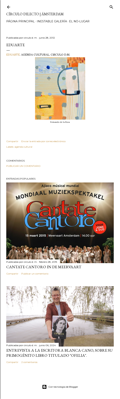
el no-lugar (79, 21)
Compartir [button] (12, 141)
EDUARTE (13, 54)
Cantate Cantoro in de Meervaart (43, 266)
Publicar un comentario (23, 165)
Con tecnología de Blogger (60, 387)
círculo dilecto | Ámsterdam (35, 14)
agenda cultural (23, 146)
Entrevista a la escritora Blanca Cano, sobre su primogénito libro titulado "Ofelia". (59, 353)
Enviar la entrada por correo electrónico (43, 141)
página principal (20, 21)
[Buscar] (111, 6)
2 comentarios (29, 362)
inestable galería (52, 21)
